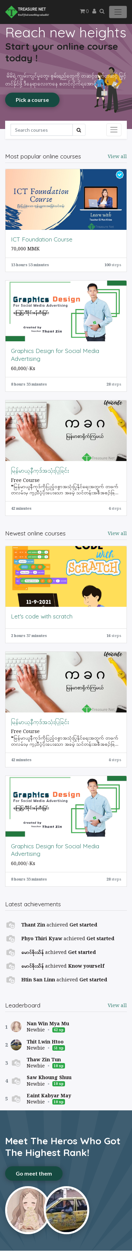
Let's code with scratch (41, 616)
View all (117, 1005)
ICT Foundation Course (41, 239)
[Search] (42, 130)
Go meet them (34, 1173)
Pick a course (32, 99)
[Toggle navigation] (113, 129)
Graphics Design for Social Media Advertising (55, 354)
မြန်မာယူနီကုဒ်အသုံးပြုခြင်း (40, 470)
